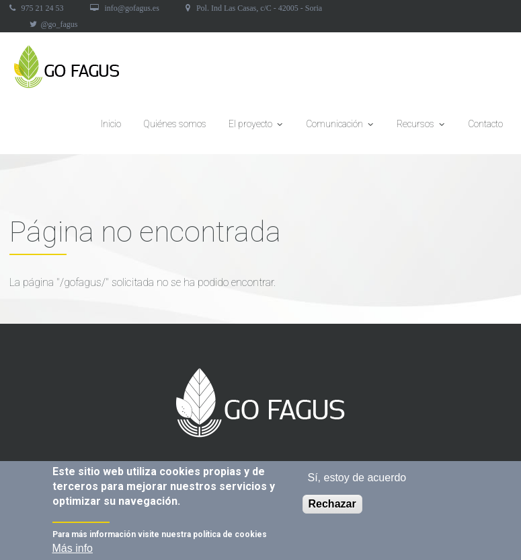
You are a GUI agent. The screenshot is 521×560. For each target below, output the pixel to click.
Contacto (485, 123)
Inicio (111, 123)
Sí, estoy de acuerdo (357, 479)
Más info (72, 550)
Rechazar (332, 506)
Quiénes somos (174, 123)
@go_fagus (59, 24)
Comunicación (340, 127)
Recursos (421, 127)
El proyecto (256, 127)
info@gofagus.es (132, 8)
